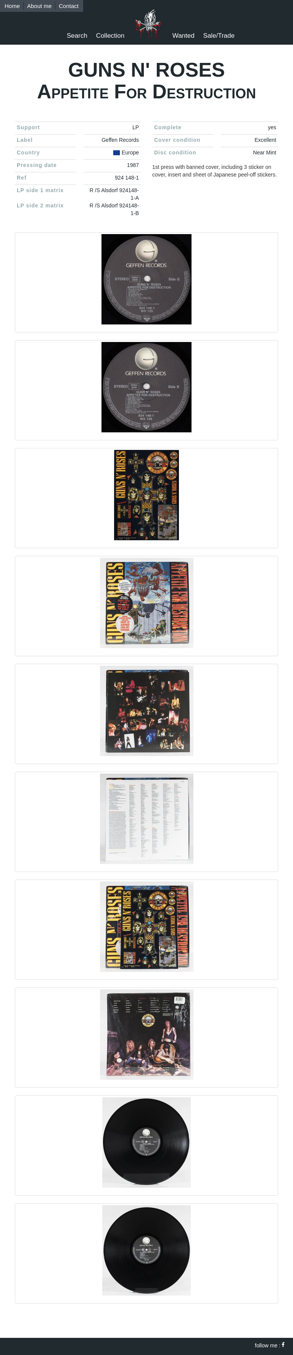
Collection (110, 35)
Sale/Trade (219, 35)
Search (77, 35)
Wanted (183, 35)
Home (12, 6)
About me (39, 6)
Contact (69, 6)
